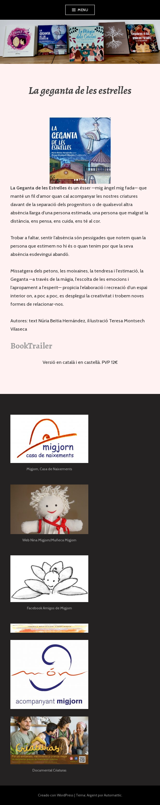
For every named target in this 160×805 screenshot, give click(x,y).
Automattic (113, 795)
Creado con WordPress (56, 795)
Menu (83, 10)
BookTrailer (31, 345)
